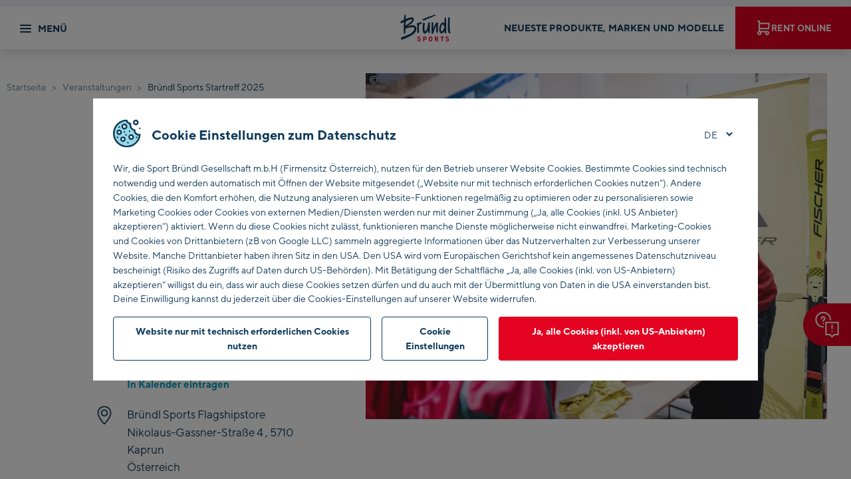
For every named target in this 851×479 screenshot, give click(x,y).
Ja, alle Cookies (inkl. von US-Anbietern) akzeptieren (618, 338)
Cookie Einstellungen (435, 338)
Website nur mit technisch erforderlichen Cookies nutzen (242, 338)
